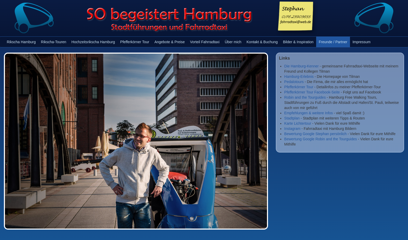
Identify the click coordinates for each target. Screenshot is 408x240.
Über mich (233, 42)
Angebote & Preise (169, 42)
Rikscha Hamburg (21, 42)
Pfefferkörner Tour (134, 42)
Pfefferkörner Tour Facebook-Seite (312, 92)
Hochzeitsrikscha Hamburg (93, 42)
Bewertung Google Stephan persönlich (315, 134)
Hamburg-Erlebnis (299, 76)
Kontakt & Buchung (262, 42)
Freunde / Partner (333, 42)
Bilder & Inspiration (298, 42)
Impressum (362, 42)
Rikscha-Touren (53, 42)
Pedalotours (294, 82)
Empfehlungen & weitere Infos (308, 113)
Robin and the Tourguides (305, 97)
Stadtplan (291, 118)
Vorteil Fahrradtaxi (205, 42)
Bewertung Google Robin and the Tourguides (320, 139)
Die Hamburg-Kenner (301, 66)
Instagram (292, 129)
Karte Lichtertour (297, 123)
